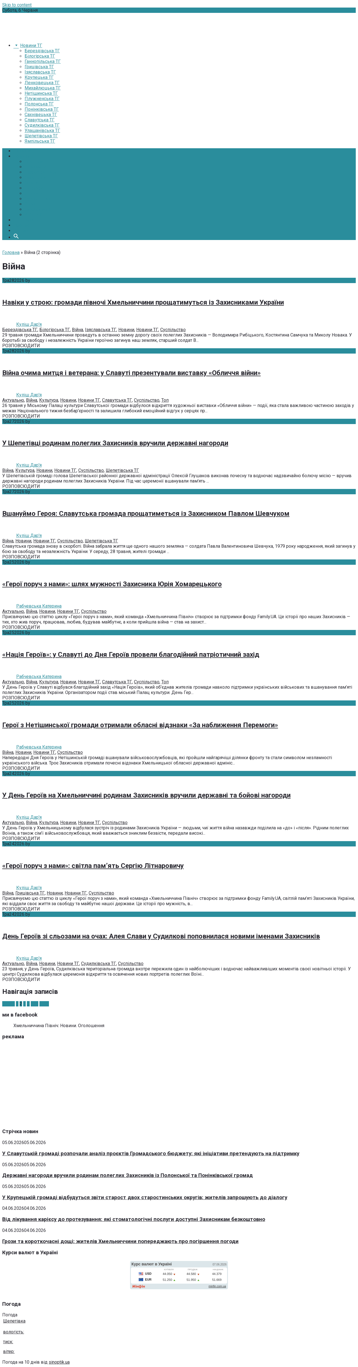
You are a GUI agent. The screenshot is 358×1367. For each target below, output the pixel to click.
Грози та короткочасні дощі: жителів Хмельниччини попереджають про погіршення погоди (120, 1241)
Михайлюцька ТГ (43, 88)
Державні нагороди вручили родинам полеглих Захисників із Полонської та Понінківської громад (127, 1175)
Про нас (21, 225)
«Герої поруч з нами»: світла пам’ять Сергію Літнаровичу (93, 866)
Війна (77, 329)
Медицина (35, 177)
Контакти (23, 230)
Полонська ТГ (39, 104)
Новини (21, 156)
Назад (8, 1003)
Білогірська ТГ (40, 56)
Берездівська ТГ (42, 50)
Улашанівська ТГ (42, 130)
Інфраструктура (41, 172)
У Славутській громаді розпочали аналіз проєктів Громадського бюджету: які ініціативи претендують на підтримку (150, 1153)
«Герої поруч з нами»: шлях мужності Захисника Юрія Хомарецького (112, 584)
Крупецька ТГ (39, 77)
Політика (34, 161)
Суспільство (37, 198)
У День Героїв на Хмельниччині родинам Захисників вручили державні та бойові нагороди (146, 795)
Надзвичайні (38, 209)
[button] (16, 237)
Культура (34, 188)
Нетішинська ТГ (41, 93)
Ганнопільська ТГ (43, 61)
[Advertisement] (170, 1084)
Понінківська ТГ (42, 109)
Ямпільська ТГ (40, 141)
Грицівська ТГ (39, 66)
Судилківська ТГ (42, 125)
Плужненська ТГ (42, 98)
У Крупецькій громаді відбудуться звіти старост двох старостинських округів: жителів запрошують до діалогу (144, 1197)
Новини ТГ (147, 329)
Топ (165, 400)
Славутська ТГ (40, 120)
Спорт (31, 204)
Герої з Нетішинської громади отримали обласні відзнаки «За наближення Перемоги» (140, 725)
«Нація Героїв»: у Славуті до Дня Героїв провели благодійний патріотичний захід (130, 654)
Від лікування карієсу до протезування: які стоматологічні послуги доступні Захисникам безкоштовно (133, 1219)
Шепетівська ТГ (41, 135)
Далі (44, 1003)
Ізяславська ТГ (40, 72)
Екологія (34, 193)
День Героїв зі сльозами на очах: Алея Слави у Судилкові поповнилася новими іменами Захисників (161, 936)
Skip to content (17, 5)
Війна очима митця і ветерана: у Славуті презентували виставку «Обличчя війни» (131, 373)
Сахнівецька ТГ (41, 114)
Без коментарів (73, 280)
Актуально (13, 400)
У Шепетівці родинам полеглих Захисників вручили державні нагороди (115, 443)
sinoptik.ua (59, 1362)
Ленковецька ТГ (42, 82)
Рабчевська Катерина (54, 562)
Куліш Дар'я (44, 280)
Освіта (31, 182)
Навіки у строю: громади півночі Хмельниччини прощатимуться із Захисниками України (143, 302)
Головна (22, 151)
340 (34, 1003)
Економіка (35, 167)
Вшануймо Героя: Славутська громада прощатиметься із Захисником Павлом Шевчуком (145, 513)
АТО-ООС (34, 214)
